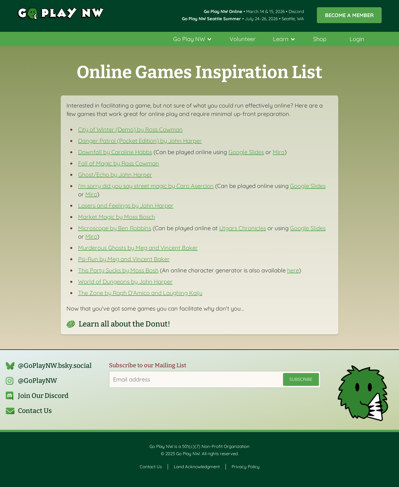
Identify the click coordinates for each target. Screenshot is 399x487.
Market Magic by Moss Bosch (116, 216)
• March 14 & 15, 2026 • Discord (254, 11)
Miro (279, 152)
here (293, 270)
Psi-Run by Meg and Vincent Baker (124, 259)
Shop (319, 39)
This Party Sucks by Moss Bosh (118, 270)
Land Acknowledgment (197, 466)
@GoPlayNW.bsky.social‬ (55, 366)
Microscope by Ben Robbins (114, 228)
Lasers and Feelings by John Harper (125, 205)
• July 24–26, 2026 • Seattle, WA (243, 18)
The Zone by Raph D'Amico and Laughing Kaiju (140, 292)
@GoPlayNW (37, 381)
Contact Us (35, 411)
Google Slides (246, 152)
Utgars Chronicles (242, 228)
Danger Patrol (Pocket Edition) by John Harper (140, 140)
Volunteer (243, 39)
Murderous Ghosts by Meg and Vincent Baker (138, 247)
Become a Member (349, 15)
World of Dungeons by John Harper (125, 281)
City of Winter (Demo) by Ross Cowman (130, 129)
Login (357, 39)
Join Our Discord (43, 396)
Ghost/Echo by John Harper (115, 174)
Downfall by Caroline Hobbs (115, 152)
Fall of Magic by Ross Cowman (118, 163)
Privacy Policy (246, 466)
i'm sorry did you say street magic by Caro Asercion (146, 185)
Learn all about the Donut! (124, 324)
